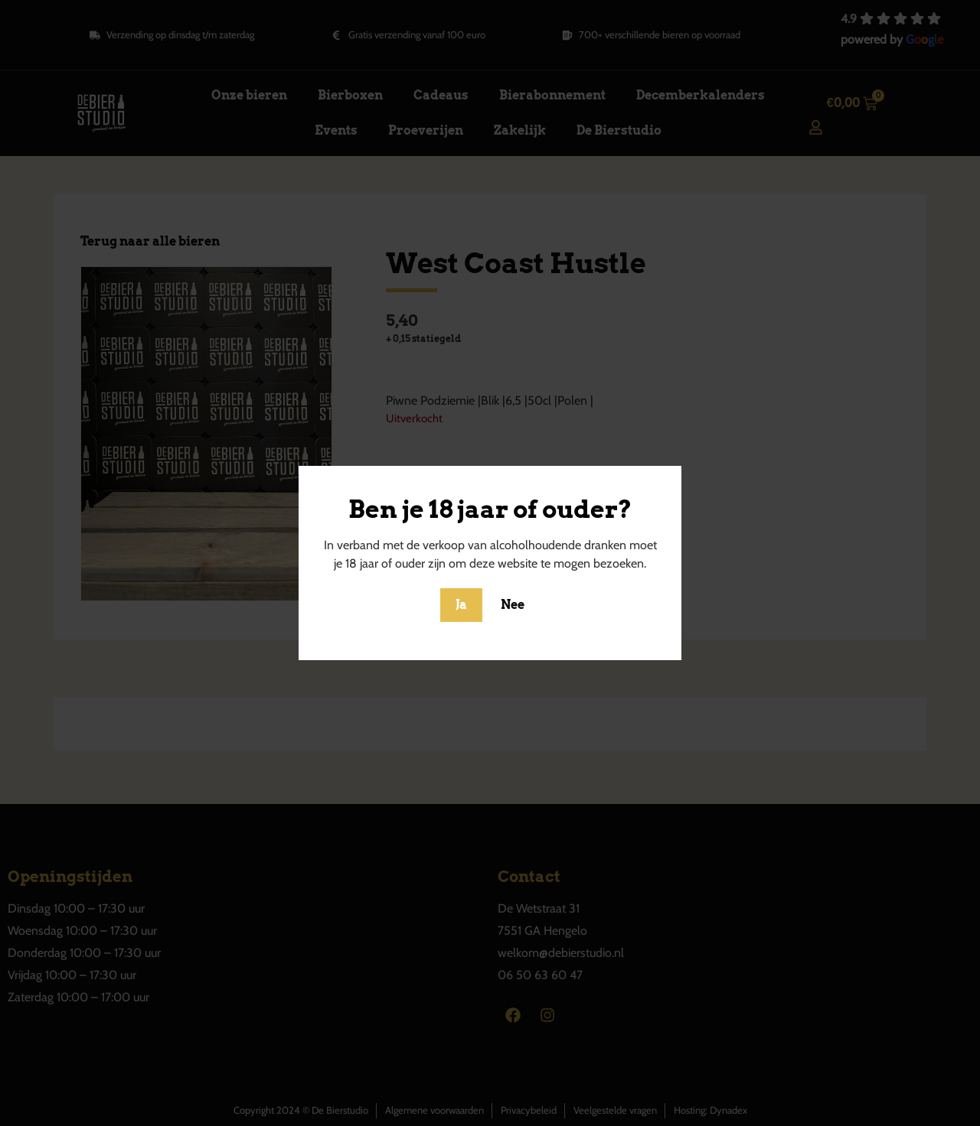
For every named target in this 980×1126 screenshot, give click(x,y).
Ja (461, 604)
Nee (512, 604)
